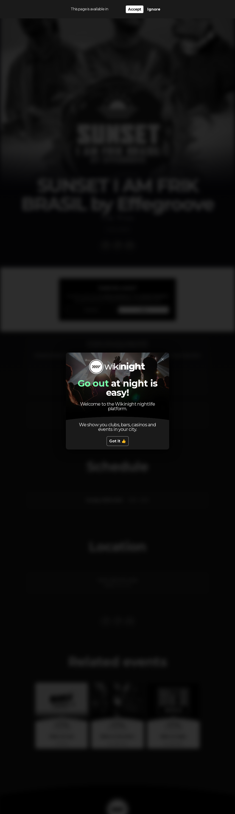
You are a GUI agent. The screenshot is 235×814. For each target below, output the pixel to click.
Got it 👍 (117, 441)
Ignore (153, 9)
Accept (134, 9)
